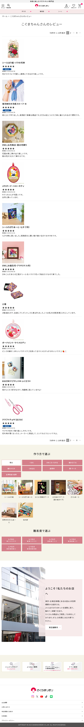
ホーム (4, 16)
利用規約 (4, 716)
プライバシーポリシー (8, 720)
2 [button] (70, 32)
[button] (80, 32)
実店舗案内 (53, 627)
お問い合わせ (6, 707)
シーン (60, 11)
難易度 (42, 11)
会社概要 (4, 702)
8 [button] (76, 32)
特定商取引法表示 (7, 711)
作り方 (24, 11)
